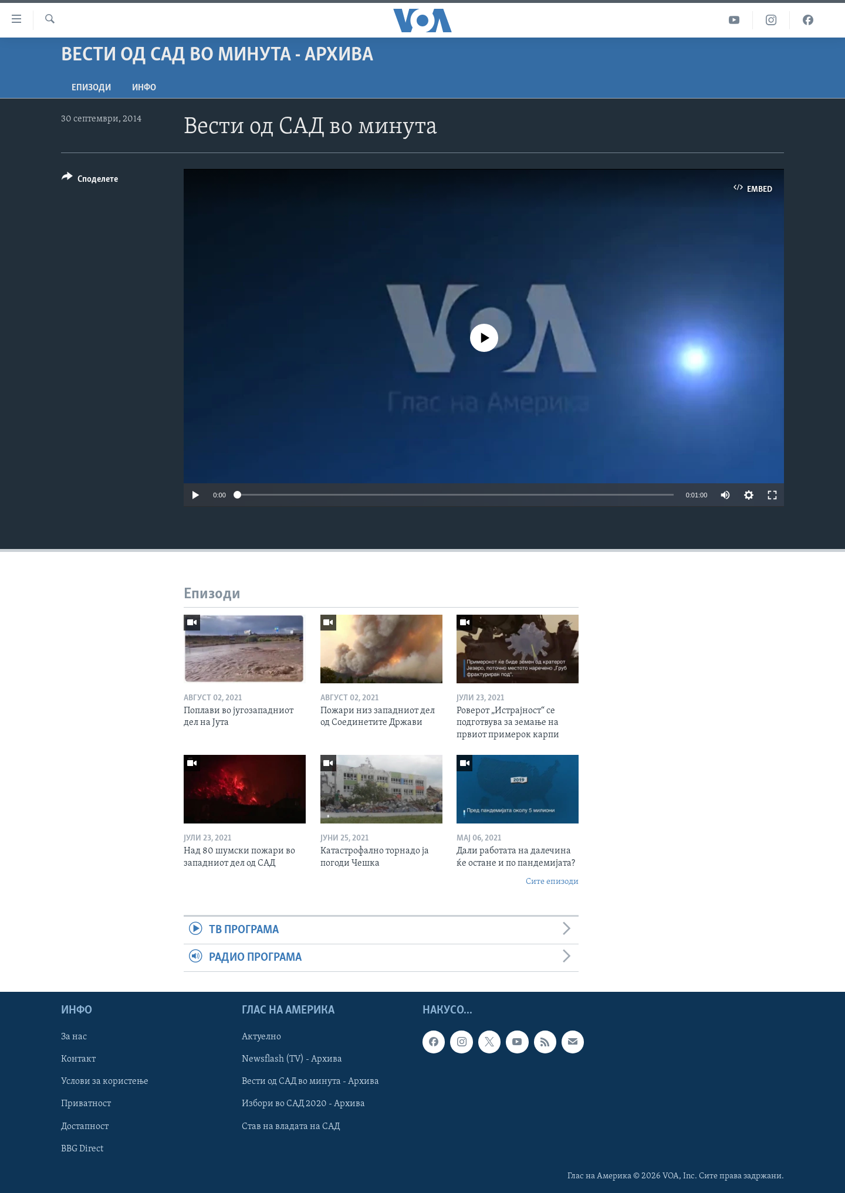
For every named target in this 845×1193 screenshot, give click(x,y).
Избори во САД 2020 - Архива (303, 1104)
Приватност (86, 1104)
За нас (74, 1037)
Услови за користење (104, 1082)
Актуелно (261, 1037)
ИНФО (144, 88)
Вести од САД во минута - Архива (310, 1082)
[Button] (90, 181)
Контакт (78, 1060)
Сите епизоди (552, 881)
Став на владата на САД (291, 1126)
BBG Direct (82, 1149)
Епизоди (91, 88)
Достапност (85, 1126)
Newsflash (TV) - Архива (292, 1060)
